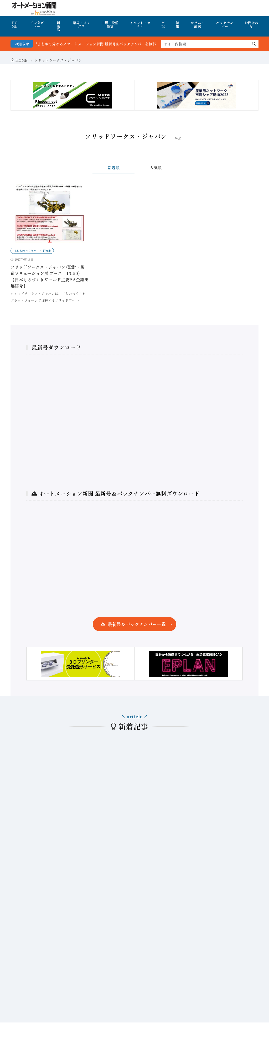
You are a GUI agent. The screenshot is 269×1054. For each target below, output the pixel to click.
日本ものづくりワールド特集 (32, 251)
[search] (254, 44)
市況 (163, 24)
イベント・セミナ (140, 24)
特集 (177, 24)
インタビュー (37, 24)
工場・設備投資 (109, 24)
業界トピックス (81, 24)
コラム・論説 (197, 24)
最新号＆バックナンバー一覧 (137, 624)
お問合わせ (251, 24)
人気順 (156, 167)
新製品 (58, 26)
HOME (15, 24)
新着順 (114, 167)
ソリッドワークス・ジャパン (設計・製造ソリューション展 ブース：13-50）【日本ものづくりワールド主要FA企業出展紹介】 (50, 276)
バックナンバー (224, 24)
